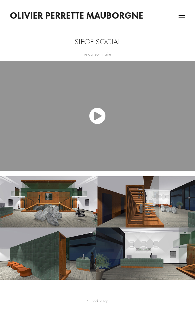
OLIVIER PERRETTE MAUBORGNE (76, 15)
